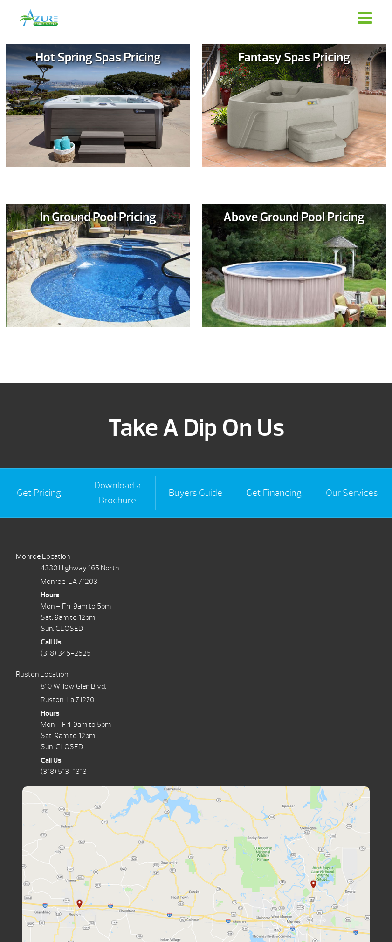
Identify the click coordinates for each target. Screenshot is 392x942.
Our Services (352, 493)
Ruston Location (42, 674)
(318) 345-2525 (66, 653)
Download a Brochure (117, 493)
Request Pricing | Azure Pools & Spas (39, 17)
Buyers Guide (195, 493)
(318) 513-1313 (64, 771)
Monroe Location (43, 556)
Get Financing (274, 493)
